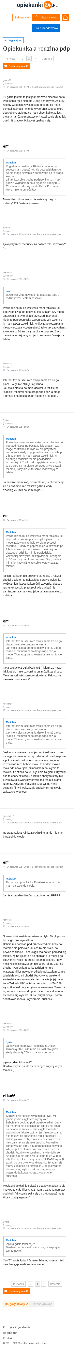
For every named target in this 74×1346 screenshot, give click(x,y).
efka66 (9, 1095)
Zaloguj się (22, 17)
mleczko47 (12, 878)
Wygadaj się (15, 40)
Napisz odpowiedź (18, 66)
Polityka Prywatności (17, 1327)
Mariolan (11, 162)
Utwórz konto (46, 18)
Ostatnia (47, 58)
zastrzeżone (41, 1343)
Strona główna (42, 1304)
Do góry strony (15, 1304)
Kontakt (8, 1338)
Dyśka (9, 1042)
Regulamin (10, 1333)
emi (6, 146)
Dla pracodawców (46, 28)
